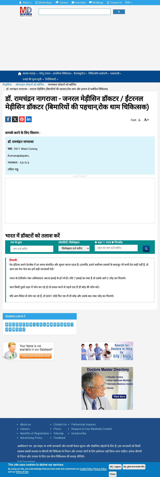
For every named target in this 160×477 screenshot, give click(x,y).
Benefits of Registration (34, 433)
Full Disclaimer (26, 461)
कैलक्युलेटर (80, 73)
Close (112, 474)
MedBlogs (96, 2)
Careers (61, 2)
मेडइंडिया (7, 84)
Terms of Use (22, 472)
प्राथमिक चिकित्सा (62, 73)
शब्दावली (115, 73)
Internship (79, 2)
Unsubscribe (78, 433)
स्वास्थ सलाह (30, 73)
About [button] (25, 2)
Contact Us (114, 2)
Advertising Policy (31, 437)
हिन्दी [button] (128, 2)
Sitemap (59, 433)
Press (57, 429)
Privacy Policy (99, 469)
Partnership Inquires (83, 424)
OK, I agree (115, 467)
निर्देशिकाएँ (51, 79)
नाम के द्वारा (16, 242)
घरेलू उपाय (45, 73)
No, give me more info (134, 467)
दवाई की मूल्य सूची (33, 79)
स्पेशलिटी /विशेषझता (68, 242)
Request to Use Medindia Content (91, 429)
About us (25, 424)
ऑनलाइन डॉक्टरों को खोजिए (29, 84)
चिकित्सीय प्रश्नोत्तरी (98, 73)
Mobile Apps (43, 2)
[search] (74, 12)
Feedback (59, 437)
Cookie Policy (86, 469)
